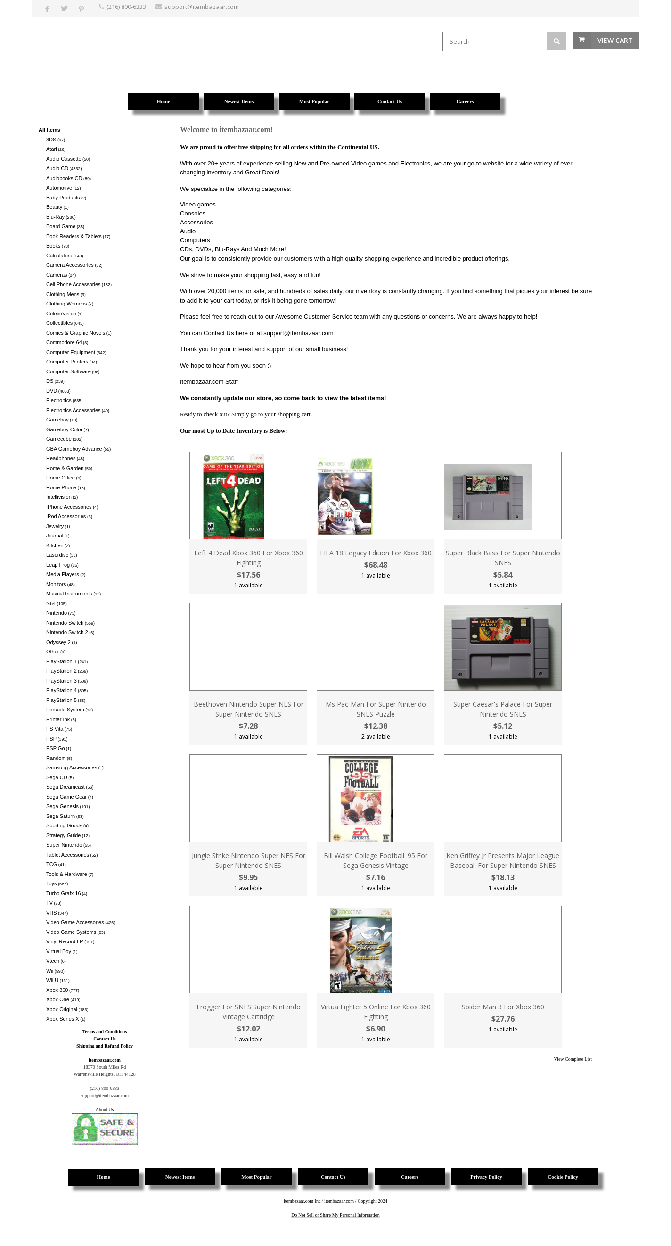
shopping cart (294, 414)
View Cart (615, 40)
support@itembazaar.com (298, 333)
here (242, 333)
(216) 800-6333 (126, 6)
